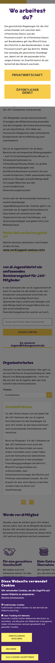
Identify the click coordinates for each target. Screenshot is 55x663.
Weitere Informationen (12, 606)
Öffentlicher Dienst (27, 92)
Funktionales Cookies (14, 613)
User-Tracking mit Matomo (17, 624)
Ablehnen (11, 657)
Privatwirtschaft (27, 75)
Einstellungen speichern (17, 645)
